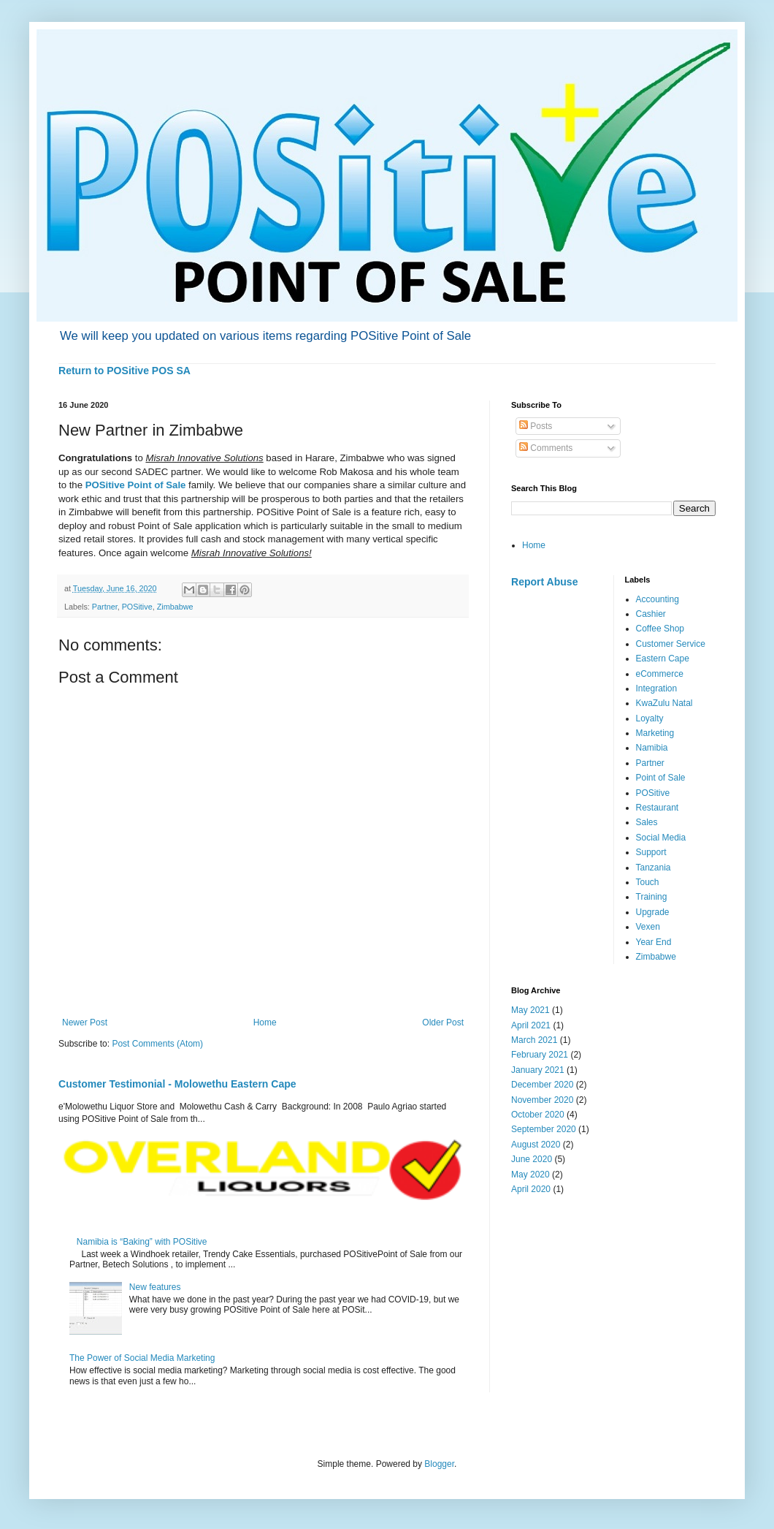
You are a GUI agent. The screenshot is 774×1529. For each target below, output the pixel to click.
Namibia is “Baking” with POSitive (142, 1242)
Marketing (655, 733)
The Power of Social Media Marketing (142, 1358)
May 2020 (530, 1174)
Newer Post (84, 1022)
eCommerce (659, 674)
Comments (545, 448)
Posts (535, 426)
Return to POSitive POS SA (124, 370)
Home (265, 1022)
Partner (105, 606)
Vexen (648, 927)
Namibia (652, 748)
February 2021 (539, 1055)
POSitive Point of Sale (135, 484)
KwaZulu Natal (664, 703)
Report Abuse (544, 582)
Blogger (439, 1464)
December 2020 (542, 1085)
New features (155, 1287)
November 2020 (542, 1100)
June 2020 (531, 1159)
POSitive (137, 606)
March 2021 (534, 1040)
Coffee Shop (660, 628)
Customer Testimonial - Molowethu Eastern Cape (177, 1084)
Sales (647, 822)
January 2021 (537, 1070)
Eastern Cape (662, 658)
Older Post (443, 1022)
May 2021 (530, 1010)
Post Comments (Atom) (157, 1044)
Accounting (657, 599)
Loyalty (650, 718)
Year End (654, 942)
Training (651, 897)
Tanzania (653, 867)
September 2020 (543, 1129)
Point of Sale (661, 778)
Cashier (651, 614)
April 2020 (531, 1189)
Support (651, 852)
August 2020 (535, 1144)
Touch (647, 882)
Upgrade (653, 912)
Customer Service (670, 644)
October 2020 (537, 1114)
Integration (657, 688)
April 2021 (531, 1025)
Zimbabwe (175, 606)
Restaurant (657, 808)
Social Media (661, 837)
